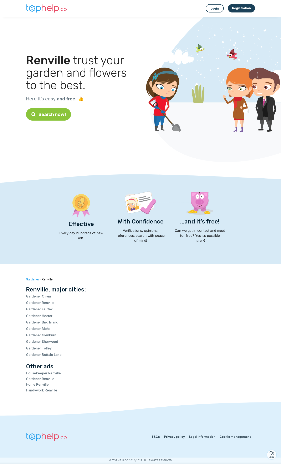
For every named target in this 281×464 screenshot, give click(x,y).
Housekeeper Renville (43, 373)
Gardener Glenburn (41, 335)
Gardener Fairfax (39, 309)
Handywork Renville (41, 390)
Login (215, 8)
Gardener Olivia (38, 296)
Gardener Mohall (39, 329)
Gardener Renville (40, 303)
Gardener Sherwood (42, 341)
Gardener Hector (39, 316)
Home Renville (37, 384)
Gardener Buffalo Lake (44, 355)
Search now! (48, 114)
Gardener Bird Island (42, 322)
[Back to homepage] (47, 8)
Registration (241, 8)
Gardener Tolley (39, 348)
